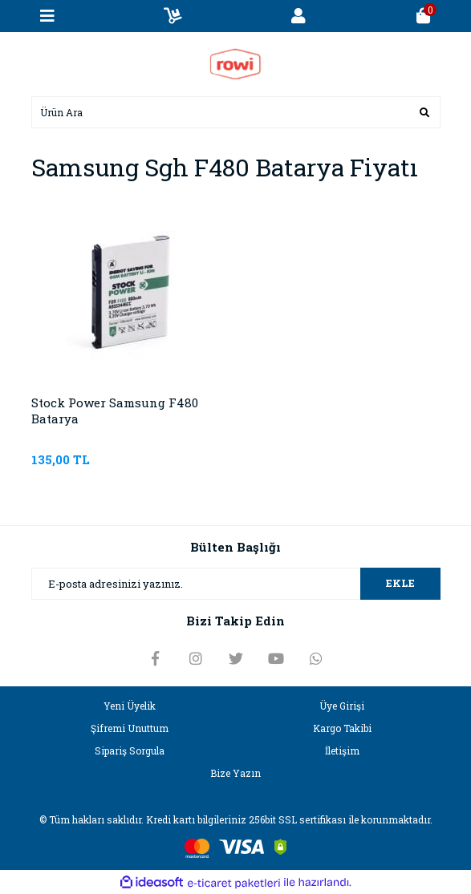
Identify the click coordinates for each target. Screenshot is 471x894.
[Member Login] (298, 16)
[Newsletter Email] (236, 584)
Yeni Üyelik (130, 705)
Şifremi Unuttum (130, 728)
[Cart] (424, 16)
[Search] (236, 112)
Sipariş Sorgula (129, 750)
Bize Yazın (235, 773)
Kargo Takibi (342, 728)
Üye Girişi (341, 705)
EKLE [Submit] (400, 583)
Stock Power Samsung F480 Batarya (114, 410)
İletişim (342, 750)
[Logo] (235, 62)
